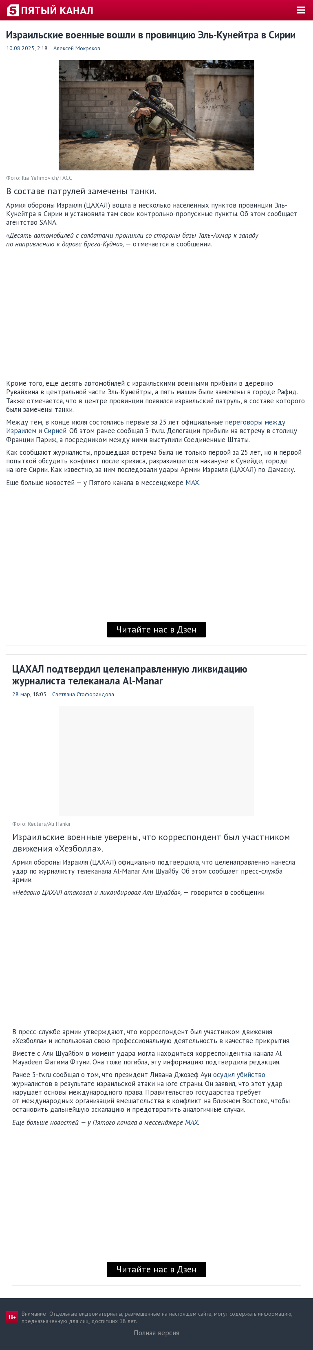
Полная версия (156, 1332)
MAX (192, 482)
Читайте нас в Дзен (156, 629)
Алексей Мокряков (76, 48)
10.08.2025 (20, 48)
